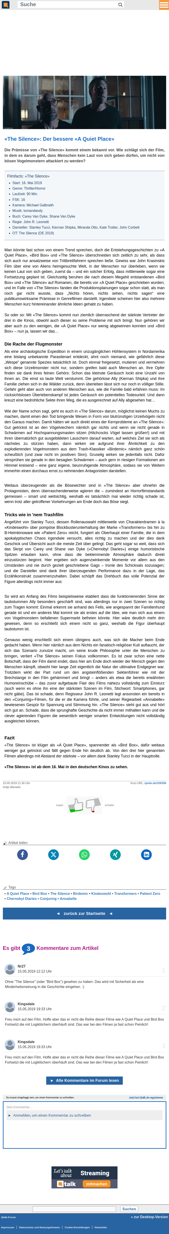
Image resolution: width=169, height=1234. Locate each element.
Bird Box (39, 893)
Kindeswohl (101, 893)
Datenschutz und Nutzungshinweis (39, 1227)
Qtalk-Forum (8, 1217)
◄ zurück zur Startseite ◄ (84, 913)
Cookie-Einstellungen (77, 1227)
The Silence (60, 893)
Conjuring (48, 899)
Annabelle (68, 899)
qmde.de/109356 (155, 783)
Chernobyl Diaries (22, 899)
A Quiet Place (18, 893)
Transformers (125, 893)
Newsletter (101, 1227)
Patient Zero (150, 893)
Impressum (7, 1227)
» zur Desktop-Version (149, 1217)
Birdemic (80, 893)
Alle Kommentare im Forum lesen (84, 1080)
